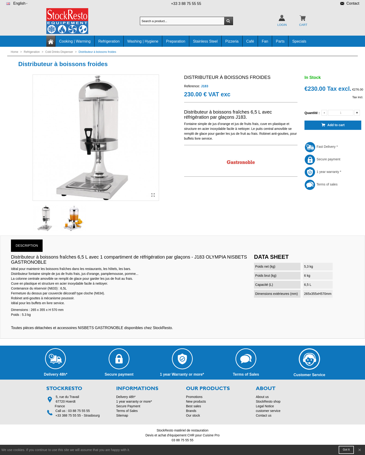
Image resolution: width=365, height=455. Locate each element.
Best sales (193, 406)
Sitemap (122, 415)
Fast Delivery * (321, 146)
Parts (280, 41)
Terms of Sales (127, 411)
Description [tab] (27, 245)
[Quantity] (340, 113)
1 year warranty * (322, 172)
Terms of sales (321, 184)
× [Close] (359, 450)
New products (196, 401)
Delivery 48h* (125, 397)
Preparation (175, 41)
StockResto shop (268, 401)
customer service (268, 411)
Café (250, 41)
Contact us (263, 415)
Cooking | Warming (75, 41)
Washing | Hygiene (142, 41)
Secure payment (322, 159)
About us (262, 397)
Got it (346, 449)
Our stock (193, 415)
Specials (299, 41)
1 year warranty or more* (134, 401)
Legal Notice (265, 406)
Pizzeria (232, 41)
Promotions (194, 397)
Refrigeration (109, 41)
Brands (191, 411)
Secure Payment (128, 406)
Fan (265, 41)
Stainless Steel (205, 41)
